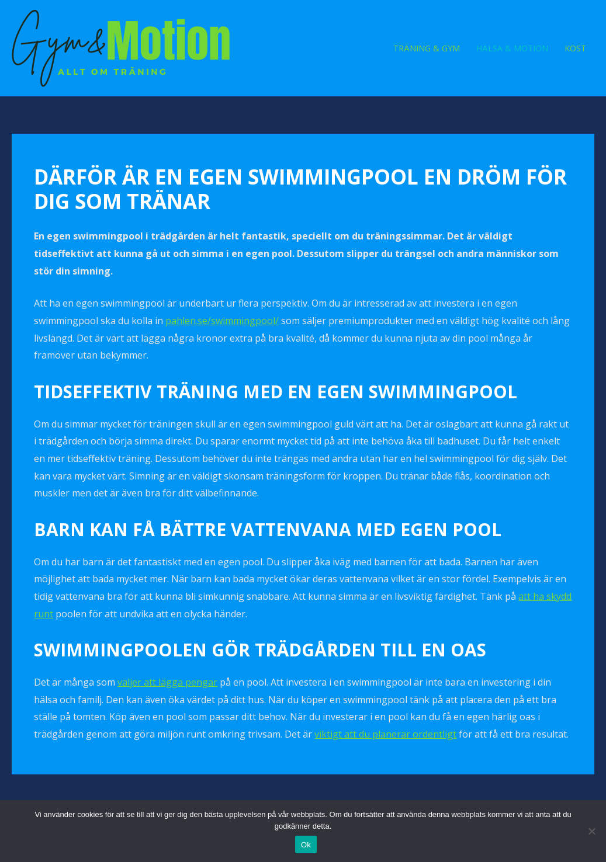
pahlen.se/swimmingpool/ (222, 320)
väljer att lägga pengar (167, 682)
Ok (306, 844)
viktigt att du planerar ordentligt (385, 734)
